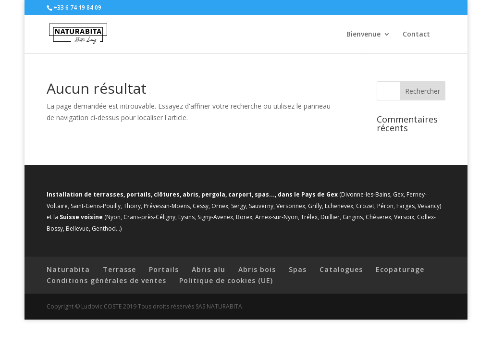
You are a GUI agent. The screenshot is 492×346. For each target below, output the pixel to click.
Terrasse (119, 269)
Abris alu (208, 269)
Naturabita (68, 269)
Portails (164, 269)
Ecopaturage (400, 269)
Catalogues (341, 269)
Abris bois (257, 269)
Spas (298, 269)
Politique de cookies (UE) (226, 280)
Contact (416, 34)
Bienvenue (363, 34)
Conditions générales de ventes (106, 280)
